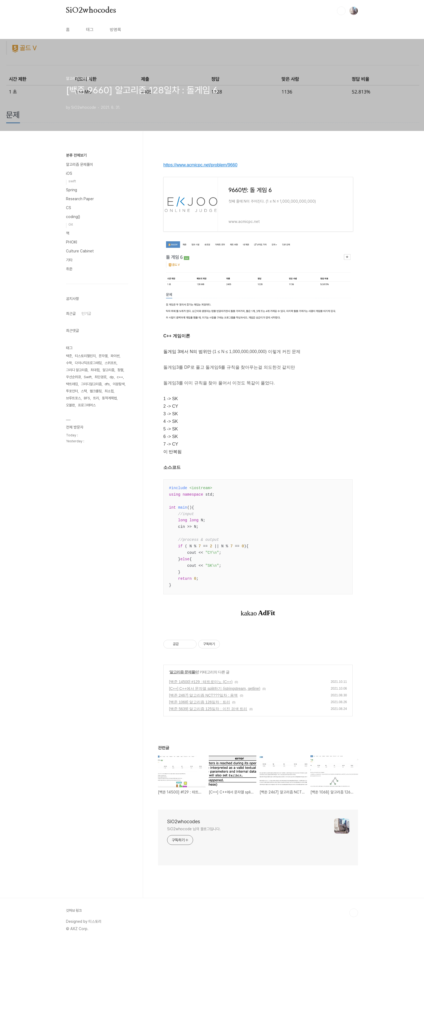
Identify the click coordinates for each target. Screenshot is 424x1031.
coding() (73, 217)
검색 (341, 11)
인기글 (86, 313)
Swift (88, 377)
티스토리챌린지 (85, 356)
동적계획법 (109, 398)
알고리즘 (108, 370)
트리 (96, 398)
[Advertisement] (258, 677)
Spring (71, 190)
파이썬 (115, 356)
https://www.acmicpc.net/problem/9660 (200, 165)
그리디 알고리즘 (77, 370)
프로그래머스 (87, 405)
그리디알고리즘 (91, 384)
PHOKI (71, 242)
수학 (69, 363)
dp (112, 377)
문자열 (103, 356)
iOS (69, 173)
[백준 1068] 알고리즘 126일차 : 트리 (199, 791)
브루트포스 (73, 398)
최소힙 (109, 391)
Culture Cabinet (80, 251)
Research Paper (80, 199)
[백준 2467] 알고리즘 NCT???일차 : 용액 (203, 784)
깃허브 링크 (74, 1000)
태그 (90, 29)
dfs (107, 384)
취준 (69, 269)
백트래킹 (72, 384)
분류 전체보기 (76, 155)
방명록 (115, 29)
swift (72, 181)
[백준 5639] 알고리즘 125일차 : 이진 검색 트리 (208, 798)
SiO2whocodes (91, 10)
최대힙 (95, 370)
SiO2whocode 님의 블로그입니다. (194, 918)
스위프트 (111, 363)
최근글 (71, 313)
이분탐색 (119, 384)
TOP (353, 1002)
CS (68, 208)
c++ (120, 377)
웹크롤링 (96, 391)
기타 (69, 260)
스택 (84, 391)
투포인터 (72, 391)
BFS (87, 398)
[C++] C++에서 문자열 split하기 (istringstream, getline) (214, 778)
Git (70, 224)
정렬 (120, 370)
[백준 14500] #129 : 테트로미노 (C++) (201, 771)
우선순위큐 (73, 377)
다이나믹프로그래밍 (88, 363)
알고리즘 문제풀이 (184, 761)
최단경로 (101, 377)
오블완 (70, 405)
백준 (69, 356)
